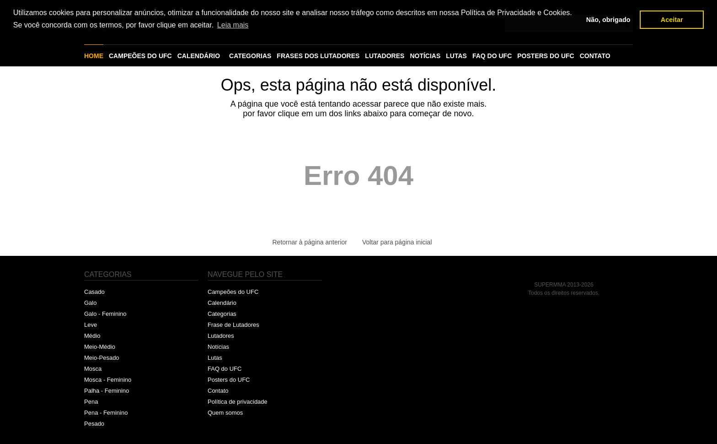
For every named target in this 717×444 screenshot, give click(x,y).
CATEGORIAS (250, 56)
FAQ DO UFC (492, 56)
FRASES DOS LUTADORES (318, 56)
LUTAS (456, 56)
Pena (91, 401)
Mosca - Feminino (107, 379)
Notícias (218, 346)
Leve (90, 324)
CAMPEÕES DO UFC (140, 56)
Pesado (94, 423)
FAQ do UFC (224, 368)
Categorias (222, 313)
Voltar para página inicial (397, 242)
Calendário (222, 302)
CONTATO (595, 56)
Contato (218, 390)
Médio (92, 335)
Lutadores (221, 335)
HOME (93, 56)
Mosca (93, 368)
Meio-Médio (99, 346)
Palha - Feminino (106, 390)
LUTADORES (384, 56)
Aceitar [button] (672, 19)
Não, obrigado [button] (608, 19)
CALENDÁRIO (198, 56)
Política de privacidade (238, 401)
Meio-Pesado (101, 357)
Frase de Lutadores (233, 324)
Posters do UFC (229, 379)
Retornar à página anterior (310, 242)
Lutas (215, 357)
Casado (94, 291)
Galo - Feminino (105, 313)
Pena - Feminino (106, 412)
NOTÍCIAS (425, 56)
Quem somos (225, 412)
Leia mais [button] (232, 25)
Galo (90, 302)
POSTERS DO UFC (545, 56)
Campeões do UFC (233, 291)
